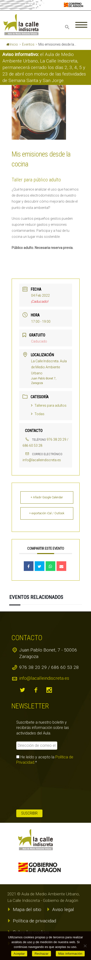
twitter (22, 690)
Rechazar (41, 953)
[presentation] (36, 787)
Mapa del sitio (27, 909)
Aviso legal (63, 909)
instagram (49, 690)
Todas (37, 414)
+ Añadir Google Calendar (47, 497)
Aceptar (19, 953)
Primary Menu (81, 25)
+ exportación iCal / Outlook (46, 513)
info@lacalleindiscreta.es (42, 460)
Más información (70, 953)
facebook (35, 690)
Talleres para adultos (48, 405)
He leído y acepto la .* (44, 760)
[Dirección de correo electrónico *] (36, 745)
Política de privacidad (34, 921)
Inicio (12, 44)
